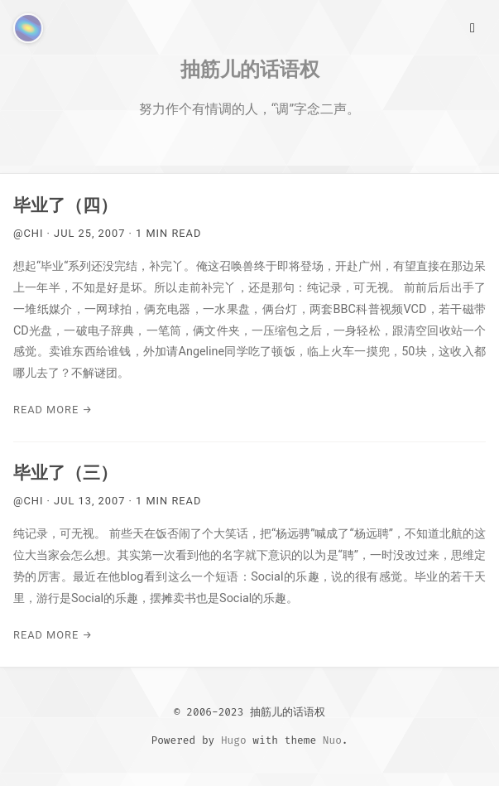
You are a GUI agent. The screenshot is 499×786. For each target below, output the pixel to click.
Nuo (332, 740)
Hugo (234, 740)
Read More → (53, 409)
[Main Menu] (472, 26)
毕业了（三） (65, 473)
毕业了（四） (65, 205)
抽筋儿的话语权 (249, 68)
